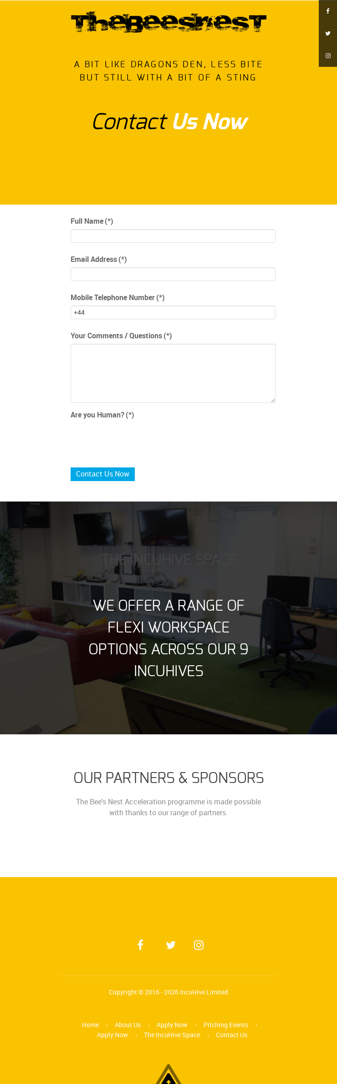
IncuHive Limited (204, 992)
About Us (128, 1025)
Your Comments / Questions (121, 335)
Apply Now (172, 1025)
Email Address (99, 259)
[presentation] (140, 440)
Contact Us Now (102, 474)
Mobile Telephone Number (118, 297)
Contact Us (231, 1035)
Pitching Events (226, 1025)
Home (90, 1025)
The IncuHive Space (172, 1035)
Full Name (92, 221)
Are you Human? (102, 415)
